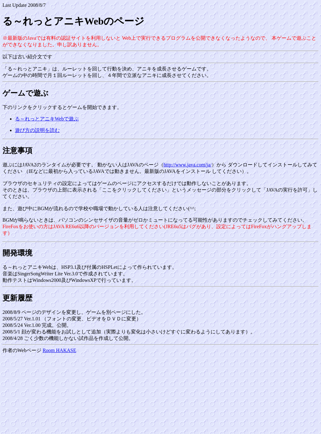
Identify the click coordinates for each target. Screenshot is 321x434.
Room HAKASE (59, 350)
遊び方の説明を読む (37, 130)
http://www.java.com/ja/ (188, 164)
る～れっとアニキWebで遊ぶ (47, 118)
